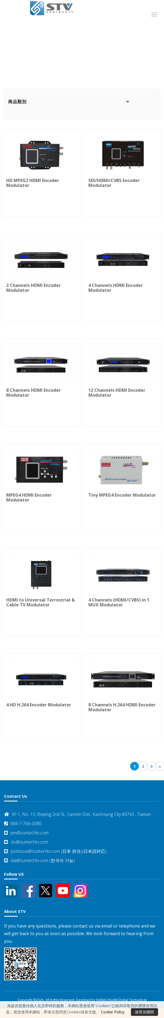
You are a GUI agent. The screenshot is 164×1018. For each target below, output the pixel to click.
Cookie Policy (112, 1011)
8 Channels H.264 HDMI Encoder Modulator (122, 707)
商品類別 (17, 102)
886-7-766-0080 (22, 823)
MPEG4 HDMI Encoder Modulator (29, 497)
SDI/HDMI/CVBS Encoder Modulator (114, 182)
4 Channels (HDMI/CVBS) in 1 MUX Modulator (118, 602)
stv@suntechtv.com (26, 842)
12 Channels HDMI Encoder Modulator (116, 392)
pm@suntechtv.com (26, 833)
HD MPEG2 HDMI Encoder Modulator (32, 182)
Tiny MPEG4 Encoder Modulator (122, 495)
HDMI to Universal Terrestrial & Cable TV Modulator (40, 602)
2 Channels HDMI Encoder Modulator (33, 287)
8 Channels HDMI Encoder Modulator (33, 392)
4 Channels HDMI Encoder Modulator (115, 287)
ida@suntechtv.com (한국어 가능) (39, 860)
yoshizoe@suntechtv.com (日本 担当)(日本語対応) (55, 851)
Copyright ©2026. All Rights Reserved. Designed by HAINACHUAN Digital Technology (82, 1000)
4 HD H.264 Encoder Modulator (38, 705)
